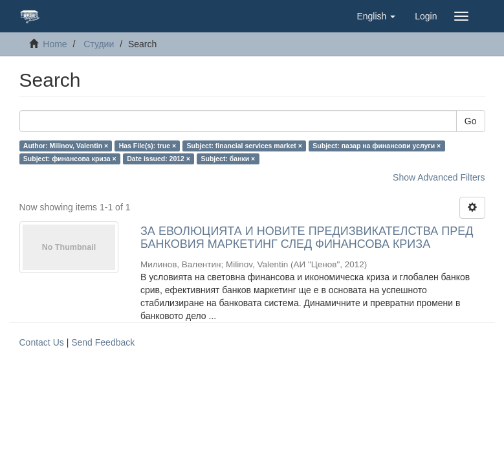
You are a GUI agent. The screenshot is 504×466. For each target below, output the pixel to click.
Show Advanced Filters (439, 177)
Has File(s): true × (147, 146)
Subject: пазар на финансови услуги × (376, 146)
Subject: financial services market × (244, 146)
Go (471, 121)
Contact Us (41, 342)
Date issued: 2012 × (158, 158)
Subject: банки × (228, 158)
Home (55, 44)
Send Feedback (103, 342)
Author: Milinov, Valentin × (65, 146)
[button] (376, 16)
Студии (98, 44)
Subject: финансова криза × (69, 158)
